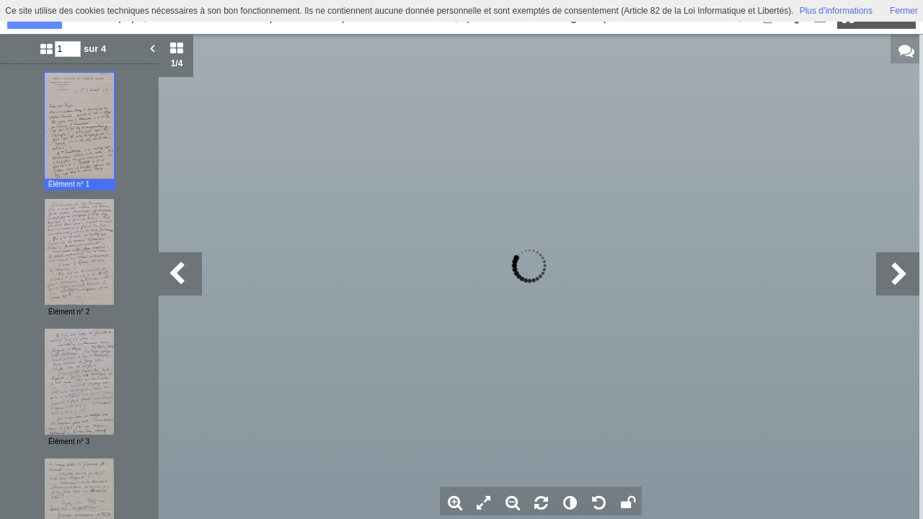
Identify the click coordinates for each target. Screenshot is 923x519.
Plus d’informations (836, 11)
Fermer (904, 11)
